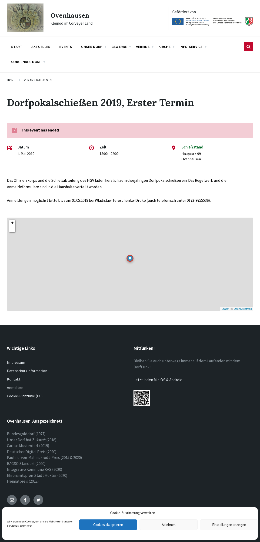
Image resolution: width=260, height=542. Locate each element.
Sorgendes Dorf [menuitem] (26, 61)
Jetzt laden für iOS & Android (158, 379)
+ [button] (12, 223)
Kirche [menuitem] (164, 46)
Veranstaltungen (38, 80)
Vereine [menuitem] (143, 46)
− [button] (12, 229)
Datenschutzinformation (27, 370)
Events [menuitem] (65, 46)
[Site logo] (25, 30)
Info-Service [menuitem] (191, 46)
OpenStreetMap (243, 308)
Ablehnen (169, 524)
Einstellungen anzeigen (229, 524)
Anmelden (15, 387)
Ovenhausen (71, 15)
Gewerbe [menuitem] (119, 46)
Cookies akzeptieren (108, 524)
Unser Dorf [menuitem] (91, 46)
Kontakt (13, 379)
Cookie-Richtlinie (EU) (25, 396)
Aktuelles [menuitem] (40, 46)
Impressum (16, 362)
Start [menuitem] (16, 46)
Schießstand (192, 147)
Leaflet (225, 308)
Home (11, 80)
